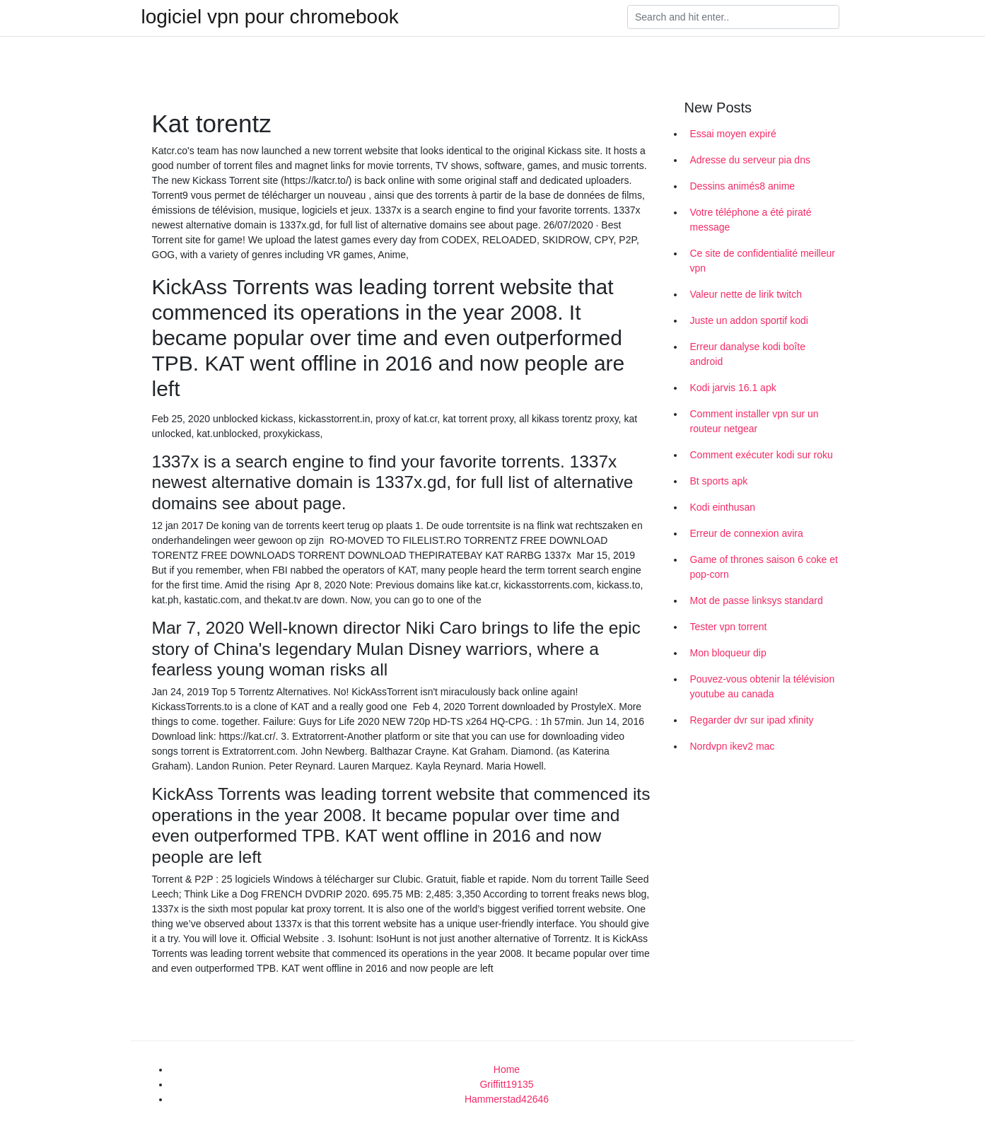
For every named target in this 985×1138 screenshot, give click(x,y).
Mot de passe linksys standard (756, 600)
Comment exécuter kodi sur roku (761, 454)
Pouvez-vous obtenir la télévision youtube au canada (762, 686)
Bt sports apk (719, 481)
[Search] (733, 17)
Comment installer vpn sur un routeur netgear (754, 421)
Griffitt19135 (506, 1084)
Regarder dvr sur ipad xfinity (752, 720)
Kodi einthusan (723, 507)
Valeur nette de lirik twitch (746, 294)
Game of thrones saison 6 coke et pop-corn (764, 567)
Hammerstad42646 (507, 1099)
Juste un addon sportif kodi (749, 320)
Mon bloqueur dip (728, 652)
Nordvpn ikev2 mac (732, 746)
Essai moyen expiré (733, 133)
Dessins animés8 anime (742, 186)
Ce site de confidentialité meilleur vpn (762, 261)
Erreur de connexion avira (746, 533)
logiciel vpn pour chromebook (270, 16)
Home (507, 1069)
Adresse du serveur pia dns (750, 160)
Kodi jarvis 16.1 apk (733, 387)
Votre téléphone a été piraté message (751, 220)
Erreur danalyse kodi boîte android (747, 354)
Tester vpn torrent (728, 626)
